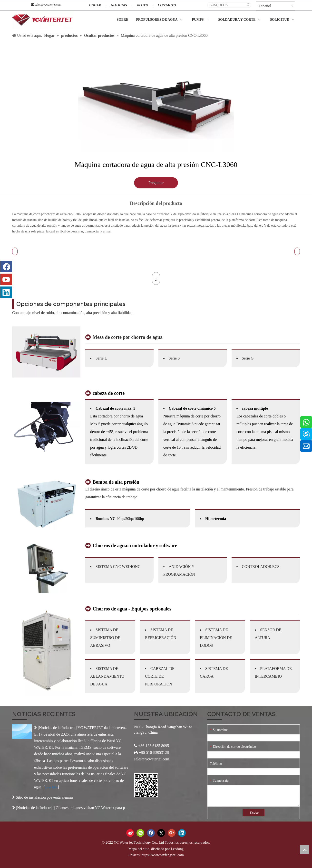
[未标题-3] (46, 427)
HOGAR (95, 5)
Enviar (254, 813)
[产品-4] (46, 650)
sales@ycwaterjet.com (48, 4)
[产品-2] (46, 504)
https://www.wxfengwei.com (163, 855)
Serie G (248, 358)
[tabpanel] (156, 97)
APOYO (142, 5)
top (304, 849)
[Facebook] (6, 266)
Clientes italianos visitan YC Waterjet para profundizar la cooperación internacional (121, 808)
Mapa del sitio (139, 849)
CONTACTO (167, 5)
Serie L (101, 358)
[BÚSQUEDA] (226, 5)
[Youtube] (6, 279)
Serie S (174, 358)
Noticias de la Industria (57, 728)
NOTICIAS (119, 5)
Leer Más (51, 787)
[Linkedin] (6, 292)
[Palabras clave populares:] (248, 5)
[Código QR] (146, 785)
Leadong (177, 849)
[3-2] (46, 352)
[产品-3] (46, 567)
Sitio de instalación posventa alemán (44, 797)
